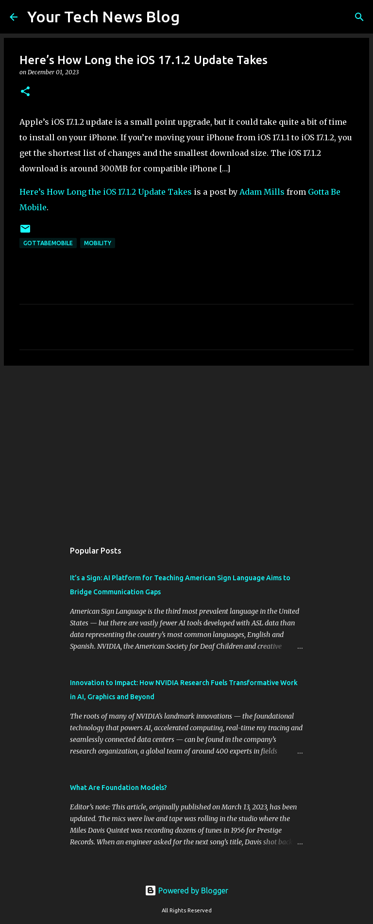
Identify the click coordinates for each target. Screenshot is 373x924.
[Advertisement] (186, 448)
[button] (25, 92)
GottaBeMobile (48, 243)
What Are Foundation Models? (118, 787)
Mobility (97, 243)
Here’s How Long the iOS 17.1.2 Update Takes (105, 192)
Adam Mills (262, 192)
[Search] (193, 17)
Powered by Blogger (186, 890)
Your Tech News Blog (103, 16)
